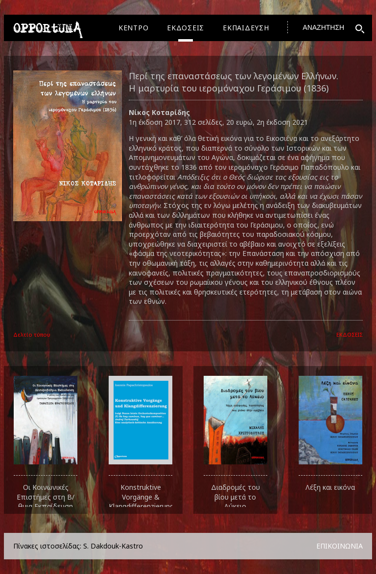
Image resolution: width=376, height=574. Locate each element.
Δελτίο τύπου (31, 334)
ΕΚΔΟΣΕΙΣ (185, 27)
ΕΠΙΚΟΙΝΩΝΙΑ (339, 546)
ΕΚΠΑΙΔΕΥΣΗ (246, 27)
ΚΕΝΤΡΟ (133, 27)
